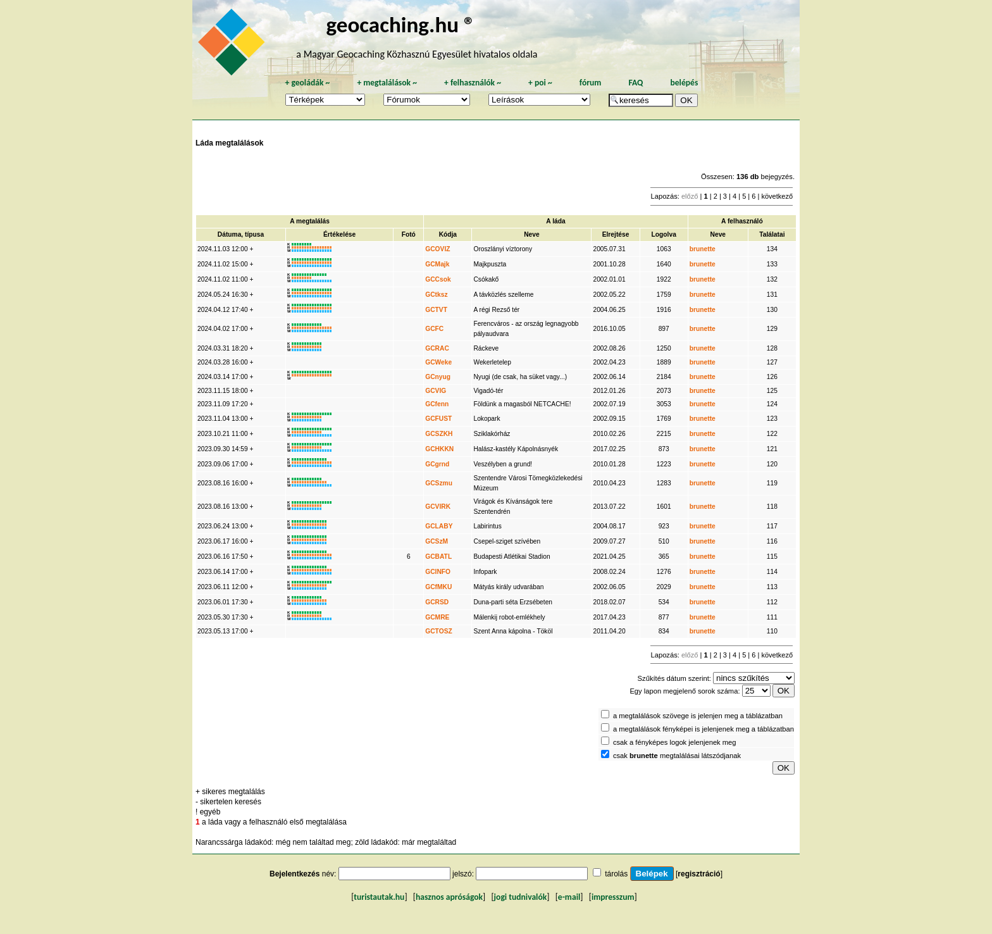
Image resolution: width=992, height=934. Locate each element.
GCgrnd (437, 464)
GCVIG (435, 390)
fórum (591, 82)
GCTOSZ (438, 631)
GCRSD (437, 602)
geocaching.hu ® (400, 24)
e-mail (569, 897)
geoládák (307, 82)
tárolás (616, 873)
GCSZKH (438, 433)
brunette (703, 249)
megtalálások (387, 82)
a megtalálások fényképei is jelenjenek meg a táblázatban (703, 729)
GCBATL (438, 556)
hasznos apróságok (449, 897)
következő (777, 196)
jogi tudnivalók (520, 897)
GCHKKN (439, 448)
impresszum (613, 897)
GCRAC (437, 348)
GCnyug (437, 376)
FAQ (635, 82)
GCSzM (436, 541)
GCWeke (438, 362)
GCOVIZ (437, 249)
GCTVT (436, 309)
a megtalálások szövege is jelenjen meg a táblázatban (698, 715)
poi (540, 82)
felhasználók (472, 82)
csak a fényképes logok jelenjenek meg (674, 742)
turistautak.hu (379, 897)
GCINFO (437, 571)
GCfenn (437, 404)
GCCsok (437, 279)
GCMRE (437, 617)
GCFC (434, 328)
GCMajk (437, 264)
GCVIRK (437, 506)
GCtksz (436, 294)
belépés (684, 82)
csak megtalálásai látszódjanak (677, 755)
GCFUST (438, 418)
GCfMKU (438, 586)
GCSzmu (438, 483)
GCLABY (438, 526)
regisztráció (699, 873)
